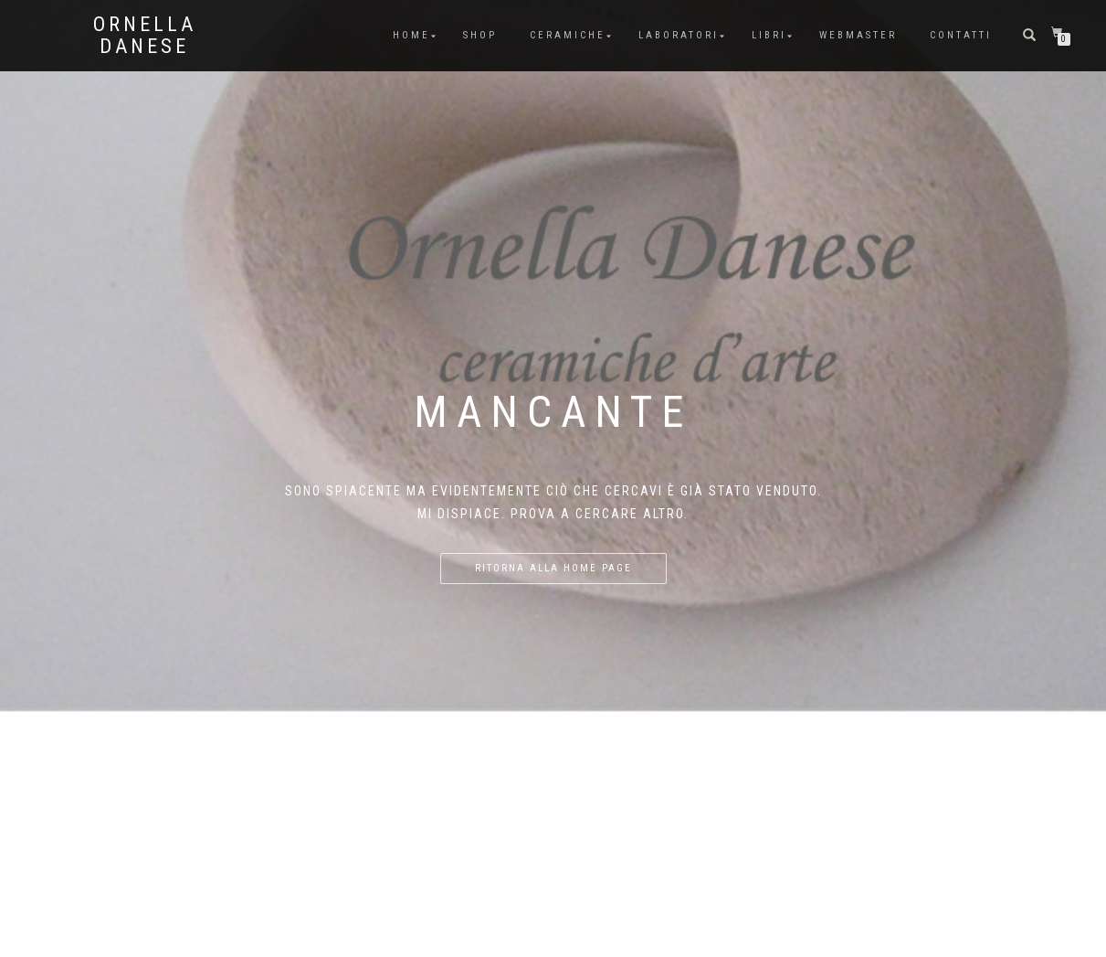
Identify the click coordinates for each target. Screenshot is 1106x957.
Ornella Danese (144, 36)
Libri (769, 35)
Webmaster (858, 35)
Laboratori (678, 35)
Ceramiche (568, 35)
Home (411, 35)
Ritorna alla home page (553, 568)
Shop (480, 35)
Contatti (961, 35)
